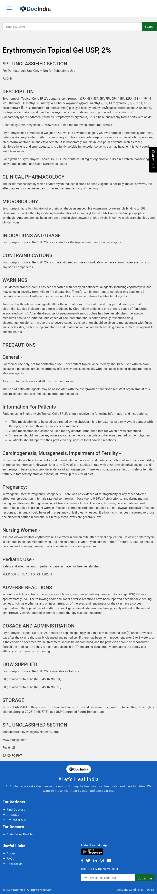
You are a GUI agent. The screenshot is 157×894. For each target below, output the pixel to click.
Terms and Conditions (129, 890)
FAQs (10, 858)
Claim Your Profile (20, 834)
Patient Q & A (16, 820)
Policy (151, 890)
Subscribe (145, 878)
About (11, 853)
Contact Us (15, 864)
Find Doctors (16, 809)
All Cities (13, 815)
